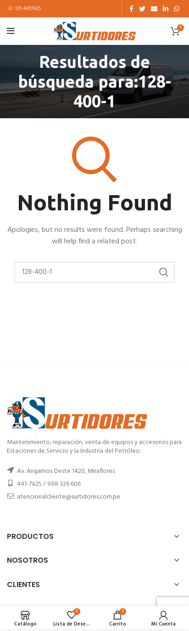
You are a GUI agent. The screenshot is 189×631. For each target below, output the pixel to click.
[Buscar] (94, 272)
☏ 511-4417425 (24, 8)
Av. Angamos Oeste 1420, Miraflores (66, 471)
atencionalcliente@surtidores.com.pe (68, 497)
